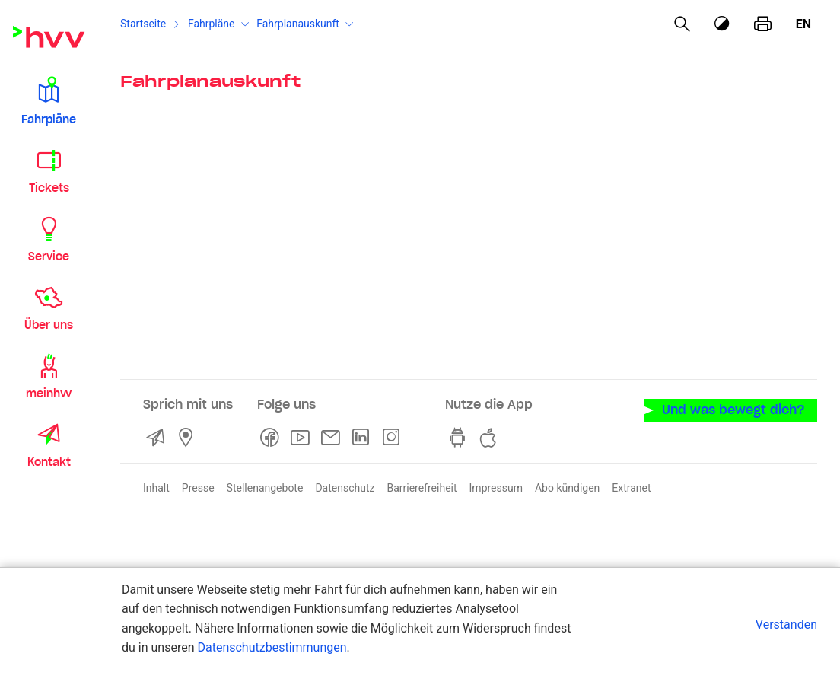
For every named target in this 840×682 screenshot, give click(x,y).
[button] (48, 100)
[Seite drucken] (763, 24)
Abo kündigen (567, 488)
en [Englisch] (803, 24)
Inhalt (156, 488)
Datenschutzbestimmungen (271, 647)
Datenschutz (344, 488)
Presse (198, 488)
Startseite (143, 24)
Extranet (631, 488)
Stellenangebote (265, 488)
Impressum (496, 488)
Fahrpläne (211, 24)
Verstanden (786, 624)
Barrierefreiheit (422, 488)
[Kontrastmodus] (723, 24)
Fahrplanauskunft (297, 24)
